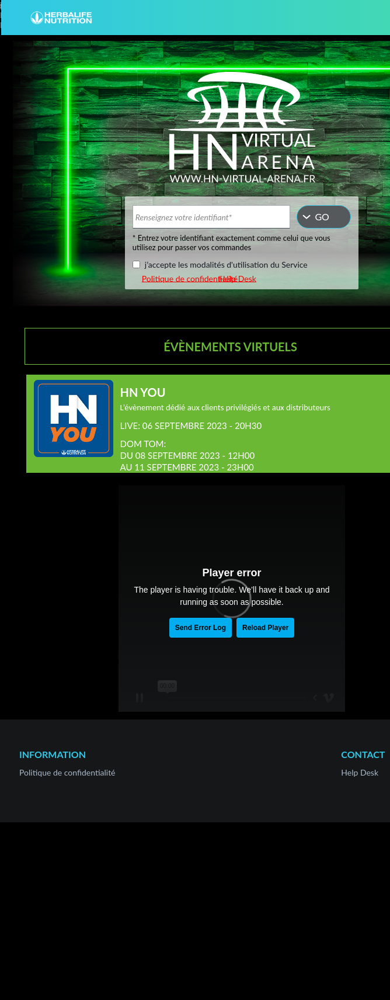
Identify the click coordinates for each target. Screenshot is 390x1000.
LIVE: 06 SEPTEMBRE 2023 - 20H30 (191, 425)
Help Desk (237, 278)
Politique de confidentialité (190, 278)
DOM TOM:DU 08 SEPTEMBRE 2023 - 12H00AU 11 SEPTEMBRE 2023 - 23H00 (187, 455)
